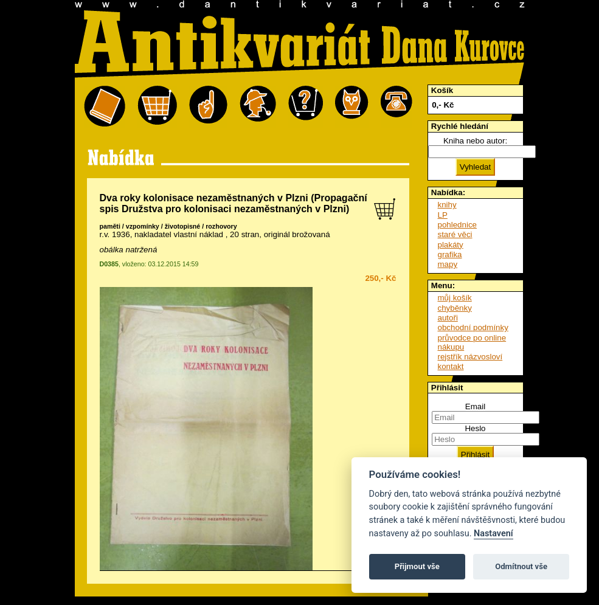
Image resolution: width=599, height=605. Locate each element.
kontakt (451, 366)
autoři (448, 317)
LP (443, 215)
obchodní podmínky (473, 327)
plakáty (450, 244)
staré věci (455, 234)
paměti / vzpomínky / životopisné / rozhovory (168, 226)
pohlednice (457, 224)
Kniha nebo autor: (475, 140)
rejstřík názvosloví (470, 356)
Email (475, 406)
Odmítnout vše (521, 566)
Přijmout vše (417, 566)
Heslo (475, 428)
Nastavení (493, 533)
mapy (448, 264)
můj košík (455, 297)
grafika (450, 254)
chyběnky (455, 308)
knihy (447, 204)
